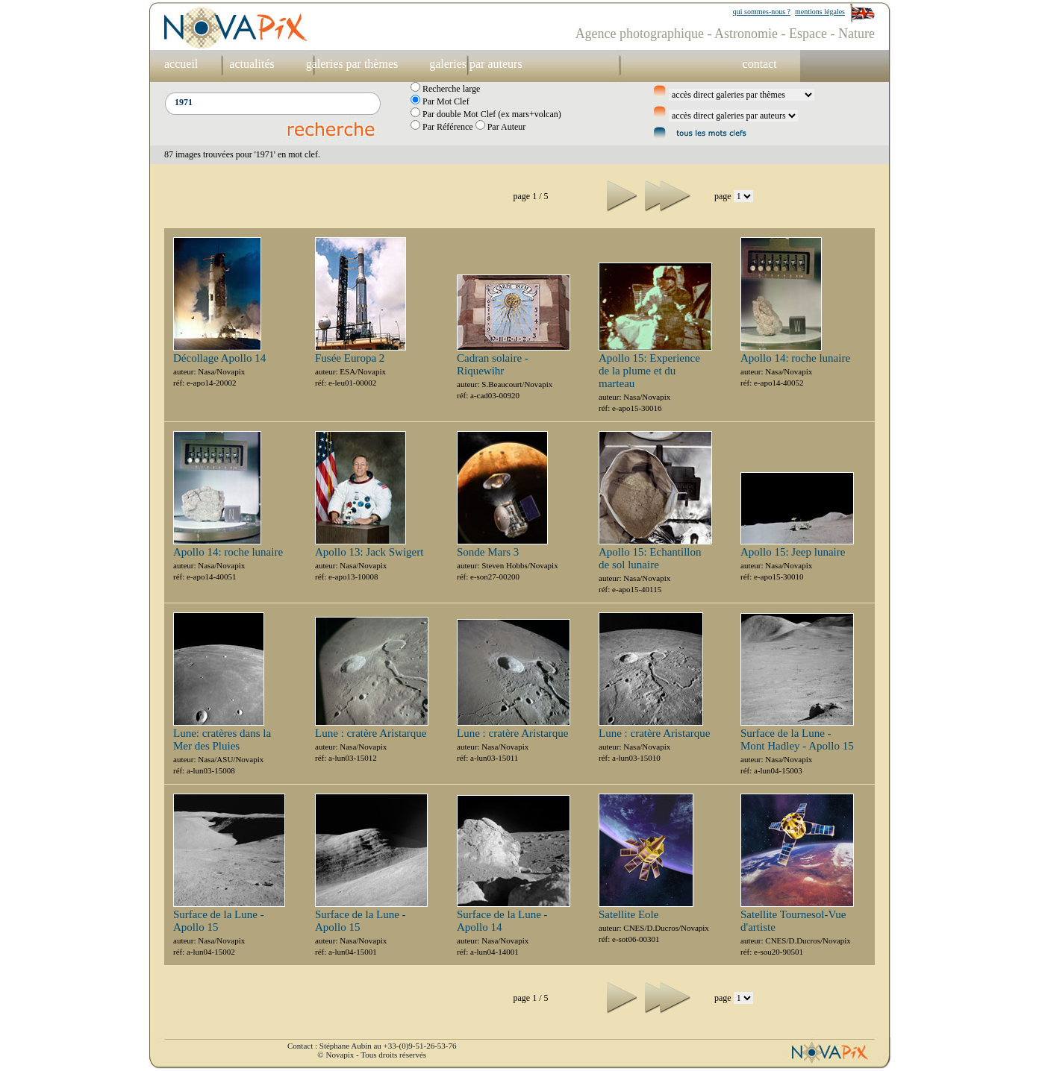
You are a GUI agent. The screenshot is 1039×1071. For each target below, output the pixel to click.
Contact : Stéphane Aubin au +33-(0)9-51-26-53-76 (371, 1045)
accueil (181, 63)
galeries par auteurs (475, 63)
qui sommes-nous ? (761, 11)
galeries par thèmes (352, 63)
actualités (251, 63)
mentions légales (820, 11)
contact (760, 63)
